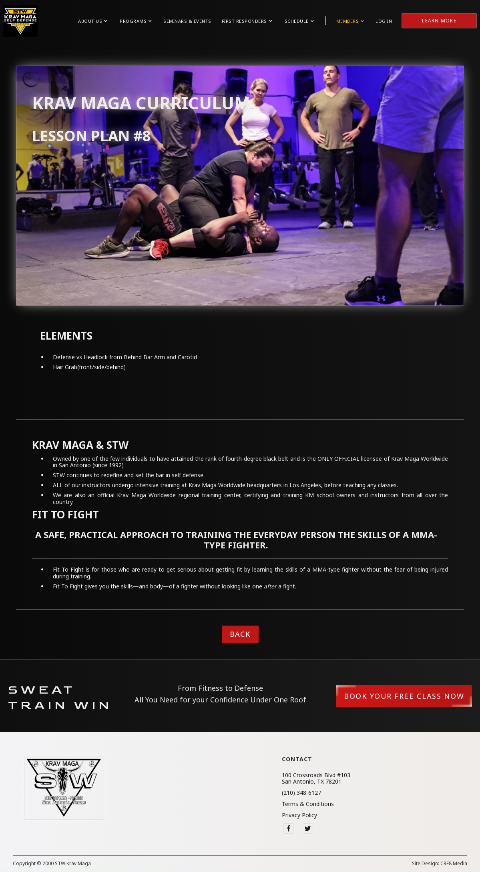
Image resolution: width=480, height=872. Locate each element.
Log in (384, 21)
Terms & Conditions (308, 804)
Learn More (439, 20)
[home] (20, 21)
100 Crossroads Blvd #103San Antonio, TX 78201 (316, 778)
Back (240, 634)
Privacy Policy (299, 815)
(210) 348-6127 (301, 793)
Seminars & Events (187, 21)
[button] (92, 21)
